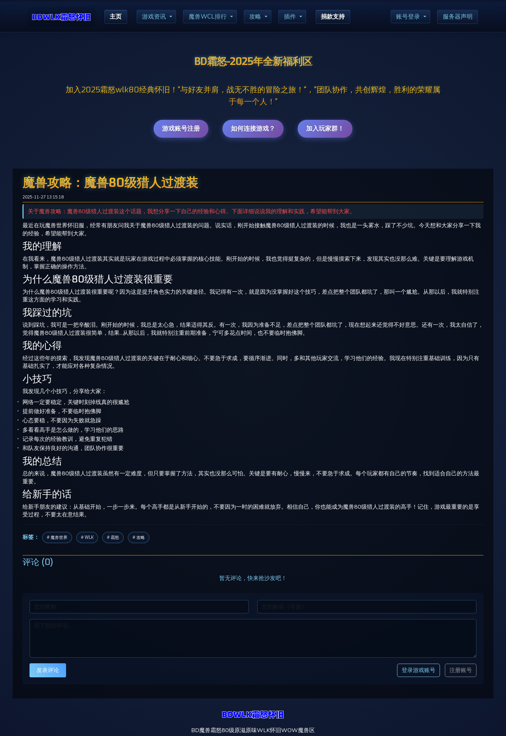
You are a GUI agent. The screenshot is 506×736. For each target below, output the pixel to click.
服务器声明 (456, 17)
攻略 (260, 17)
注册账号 (460, 670)
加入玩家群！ (325, 128)
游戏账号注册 (181, 128)
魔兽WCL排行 (211, 17)
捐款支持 (339, 17)
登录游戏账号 (418, 670)
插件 (295, 17)
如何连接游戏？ (253, 128)
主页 (116, 17)
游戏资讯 (156, 17)
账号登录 (405, 17)
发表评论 (48, 670)
